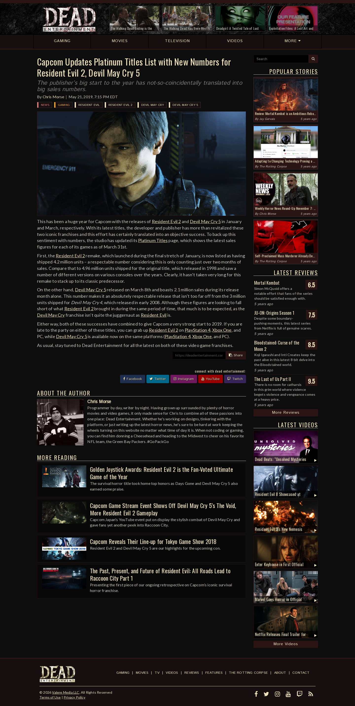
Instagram (184, 379)
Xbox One (222, 330)
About (280, 672)
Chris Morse (53, 96)
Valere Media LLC (65, 692)
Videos (172, 672)
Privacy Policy (74, 697)
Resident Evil (89, 105)
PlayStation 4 (198, 330)
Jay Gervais (267, 119)
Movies (142, 672)
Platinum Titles (153, 240)
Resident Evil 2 (120, 105)
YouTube (210, 379)
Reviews (191, 672)
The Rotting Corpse (272, 166)
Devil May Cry (152, 105)
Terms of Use (50, 697)
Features (214, 672)
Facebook (132, 379)
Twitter (158, 379)
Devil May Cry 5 (185, 105)
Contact (300, 672)
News (45, 105)
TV (157, 672)
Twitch (235, 379)
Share (236, 355)
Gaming (64, 105)
